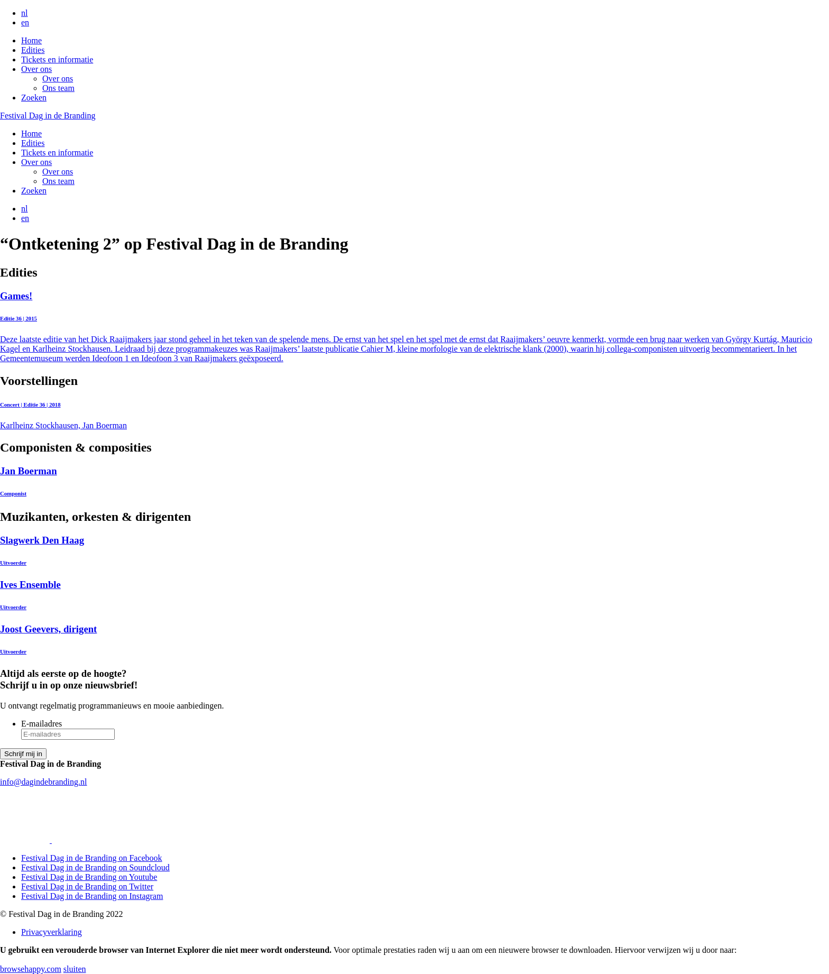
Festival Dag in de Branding (47, 115)
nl (24, 12)
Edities (32, 49)
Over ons (36, 69)
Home (31, 40)
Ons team (58, 88)
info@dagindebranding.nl (43, 781)
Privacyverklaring (51, 931)
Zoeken (34, 97)
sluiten (74, 968)
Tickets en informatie (57, 59)
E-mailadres (41, 723)
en (25, 22)
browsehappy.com (30, 968)
